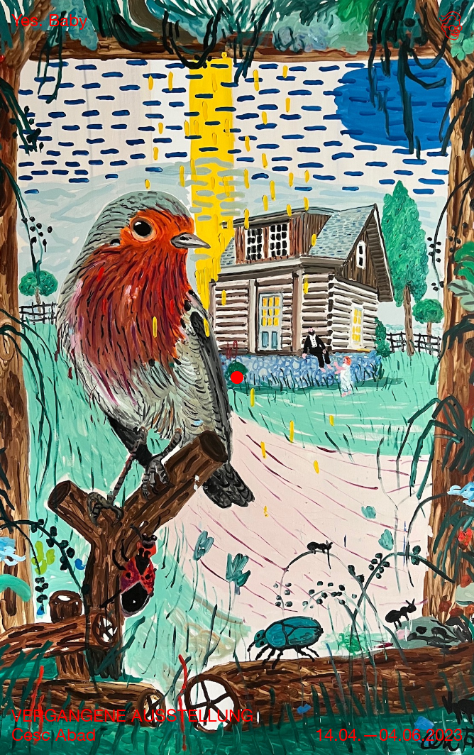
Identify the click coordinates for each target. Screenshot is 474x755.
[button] (448, 28)
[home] (49, 19)
